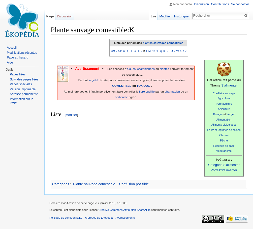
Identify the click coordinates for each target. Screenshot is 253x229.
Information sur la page (21, 100)
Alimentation (224, 119)
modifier (71, 115)
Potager (218, 114)
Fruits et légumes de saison (223, 129)
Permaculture (224, 103)
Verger (231, 114)
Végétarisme (224, 150)
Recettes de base (223, 145)
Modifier (165, 16)
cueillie (150, 91)
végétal (93, 80)
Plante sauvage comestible (94, 184)
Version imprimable (23, 89)
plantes (164, 68)
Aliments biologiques (223, 124)
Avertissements (125, 217)
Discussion (201, 4)
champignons (146, 68)
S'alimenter (229, 85)
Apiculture (224, 108)
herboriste (121, 97)
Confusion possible (134, 184)
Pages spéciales (21, 84)
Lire (153, 16)
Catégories (60, 184)
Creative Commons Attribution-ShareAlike (124, 209)
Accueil (12, 47)
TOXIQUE (143, 85)
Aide (10, 62)
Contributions (220, 4)
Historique (181, 16)
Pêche (224, 140)
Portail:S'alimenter (224, 170)
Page (50, 16)
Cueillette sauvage (224, 93)
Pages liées (17, 74)
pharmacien (172, 91)
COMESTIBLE (121, 85)
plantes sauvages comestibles (163, 42)
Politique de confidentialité (65, 217)
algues (131, 68)
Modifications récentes (22, 52)
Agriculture (224, 98)
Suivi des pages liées (24, 79)
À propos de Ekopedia (99, 217)
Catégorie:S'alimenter (224, 165)
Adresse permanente (24, 94)
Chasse (224, 135)
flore (142, 91)
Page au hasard (17, 57)
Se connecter (240, 4)
